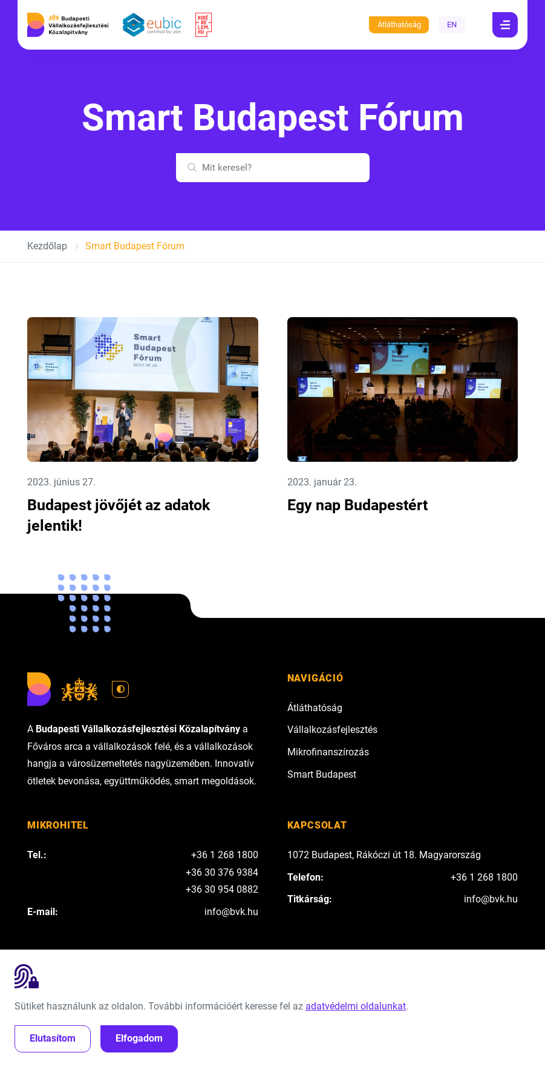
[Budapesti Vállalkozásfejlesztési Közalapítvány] (67, 25)
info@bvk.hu (231, 912)
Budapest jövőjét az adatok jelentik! (118, 515)
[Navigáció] (505, 25)
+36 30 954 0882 (222, 889)
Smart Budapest (321, 774)
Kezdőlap (47, 246)
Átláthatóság (399, 24)
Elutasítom (53, 1038)
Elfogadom (139, 1038)
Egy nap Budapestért (357, 505)
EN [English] (452, 24)
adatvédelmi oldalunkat (355, 1006)
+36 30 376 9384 (222, 872)
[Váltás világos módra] (120, 689)
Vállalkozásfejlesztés (332, 729)
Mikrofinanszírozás (328, 752)
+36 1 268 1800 (224, 855)
